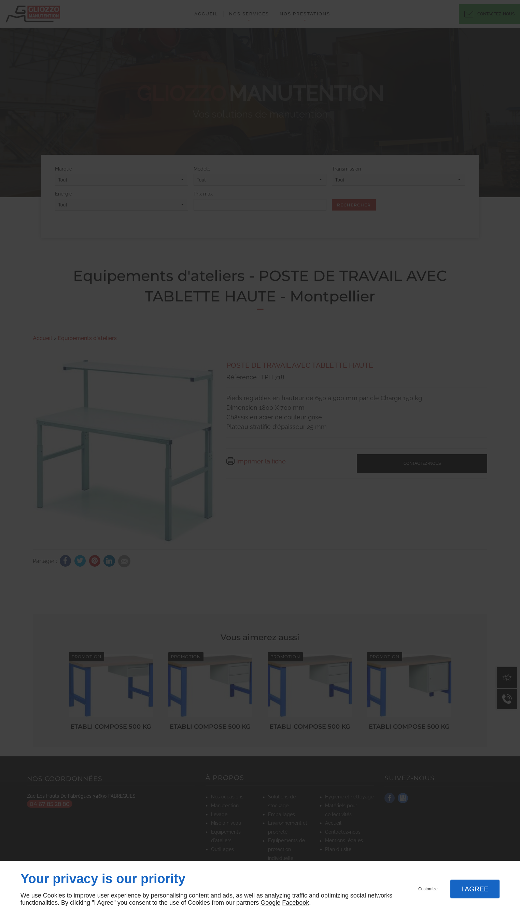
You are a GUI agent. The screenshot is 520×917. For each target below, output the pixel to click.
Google (270, 902)
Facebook (295, 902)
